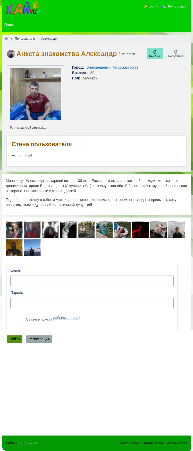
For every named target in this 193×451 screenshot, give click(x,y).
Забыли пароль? (66, 318)
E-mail (15, 270)
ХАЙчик (11, 443)
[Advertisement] (96, 390)
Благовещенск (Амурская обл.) (112, 67)
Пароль (16, 293)
